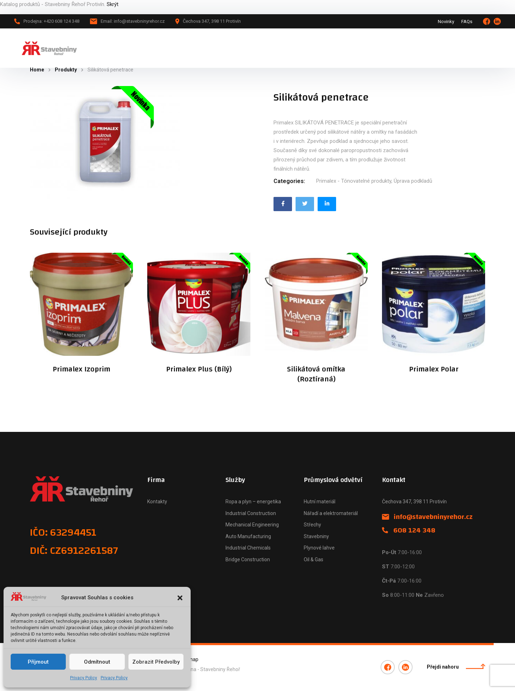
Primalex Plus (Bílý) (199, 369)
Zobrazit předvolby (156, 662)
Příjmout (38, 662)
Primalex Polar (433, 369)
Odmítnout (97, 662)
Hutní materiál (319, 501)
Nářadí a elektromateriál (331, 513)
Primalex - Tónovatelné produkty (353, 181)
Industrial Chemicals (248, 548)
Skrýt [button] (112, 4)
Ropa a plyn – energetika (253, 501)
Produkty (66, 70)
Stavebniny (316, 536)
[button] (180, 597)
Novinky (446, 21)
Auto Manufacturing (248, 536)
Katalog (168, 48)
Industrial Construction (250, 513)
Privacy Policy (83, 677)
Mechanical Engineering (252, 524)
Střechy (312, 524)
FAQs (466, 21)
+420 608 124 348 (468, 48)
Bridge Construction (247, 559)
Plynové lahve (319, 548)
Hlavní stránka (129, 48)
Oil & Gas (313, 559)
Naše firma (245, 48)
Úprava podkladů (413, 181)
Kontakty (157, 501)
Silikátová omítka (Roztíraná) (316, 374)
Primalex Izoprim (81, 369)
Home (37, 70)
